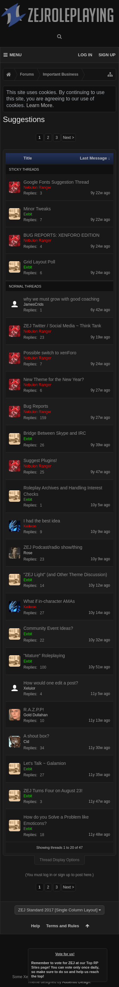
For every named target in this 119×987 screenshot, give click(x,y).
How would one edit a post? (50, 682)
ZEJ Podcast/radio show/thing (52, 547)
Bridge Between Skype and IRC (54, 433)
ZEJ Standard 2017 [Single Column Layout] (57, 910)
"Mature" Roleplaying (44, 655)
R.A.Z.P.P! (33, 709)
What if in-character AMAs (49, 601)
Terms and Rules (62, 925)
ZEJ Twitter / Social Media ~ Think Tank (62, 325)
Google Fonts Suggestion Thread (56, 182)
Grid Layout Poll (39, 261)
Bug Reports (35, 406)
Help (35, 925)
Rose (27, 553)
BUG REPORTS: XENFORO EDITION (61, 235)
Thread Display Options (59, 860)
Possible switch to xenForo (49, 352)
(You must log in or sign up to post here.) (59, 875)
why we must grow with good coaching (61, 299)
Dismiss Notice (102, 952)
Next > (68, 137)
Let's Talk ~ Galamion (44, 763)
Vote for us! (64, 954)
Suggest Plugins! (40, 460)
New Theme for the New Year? (53, 379)
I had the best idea (41, 520)
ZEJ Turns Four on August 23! (53, 790)
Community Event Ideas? (48, 628)
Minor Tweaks (37, 208)
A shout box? (36, 736)
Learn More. (40, 105)
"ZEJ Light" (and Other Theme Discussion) (65, 574)
